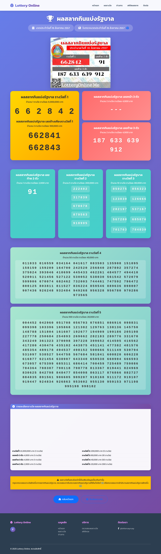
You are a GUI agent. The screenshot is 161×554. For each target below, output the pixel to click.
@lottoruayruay (127, 528)
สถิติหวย (85, 531)
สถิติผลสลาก (132, 5)
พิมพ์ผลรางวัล (94, 499)
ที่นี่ (102, 482)
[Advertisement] (80, 430)
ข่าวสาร (119, 5)
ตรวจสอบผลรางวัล (90, 528)
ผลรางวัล (108, 5)
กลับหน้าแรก (66, 499)
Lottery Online (25, 5)
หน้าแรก (95, 5)
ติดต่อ (145, 5)
